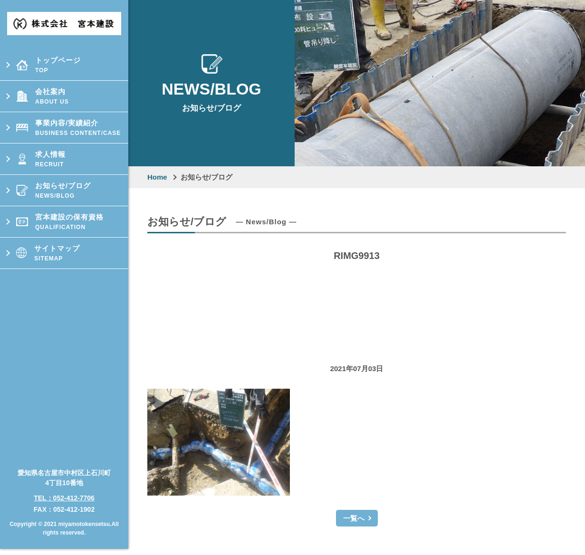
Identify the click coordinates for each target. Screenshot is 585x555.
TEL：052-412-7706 (64, 488)
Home (157, 177)
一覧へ (353, 518)
